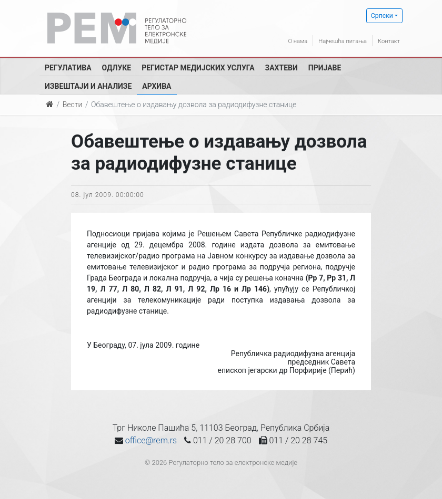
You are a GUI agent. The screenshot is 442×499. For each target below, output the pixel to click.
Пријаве (324, 68)
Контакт (386, 40)
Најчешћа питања (331, 40)
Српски (382, 15)
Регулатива (68, 68)
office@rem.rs (151, 440)
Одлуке (117, 68)
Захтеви (281, 68)
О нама (278, 40)
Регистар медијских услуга (198, 68)
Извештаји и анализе (88, 86)
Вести (73, 104)
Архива (156, 86)
